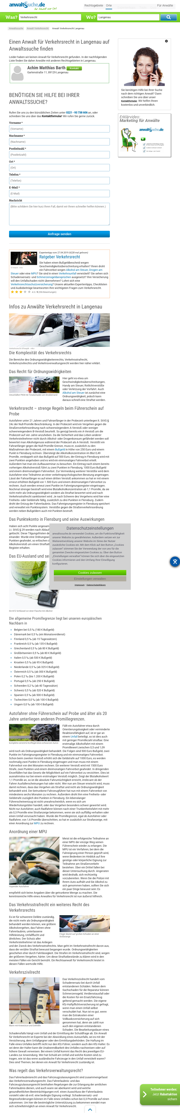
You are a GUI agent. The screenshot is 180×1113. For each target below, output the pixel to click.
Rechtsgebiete (97, 5)
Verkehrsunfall (67, 273)
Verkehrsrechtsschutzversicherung (32, 284)
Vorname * (16, 123)
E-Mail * (14, 187)
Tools (141, 5)
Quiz (151, 5)
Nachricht (15, 200)
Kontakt (74, 68)
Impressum (79, 585)
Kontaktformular (129, 101)
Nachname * (17, 135)
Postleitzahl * (17, 148)
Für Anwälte (165, 5)
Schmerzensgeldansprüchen (54, 277)
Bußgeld (60, 449)
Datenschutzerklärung (96, 585)
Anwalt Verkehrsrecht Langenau (68, 28)
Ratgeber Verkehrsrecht (59, 256)
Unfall (74, 736)
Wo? (91, 17)
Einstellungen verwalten (90, 578)
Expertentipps (126, 5)
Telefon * (14, 174)
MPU (34, 273)
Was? (11, 17)
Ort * (12, 161)
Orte (112, 5)
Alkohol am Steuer (77, 269)
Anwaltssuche (16, 28)
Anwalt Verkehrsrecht (38, 28)
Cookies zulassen (90, 572)
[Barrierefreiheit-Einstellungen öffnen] (175, 562)
